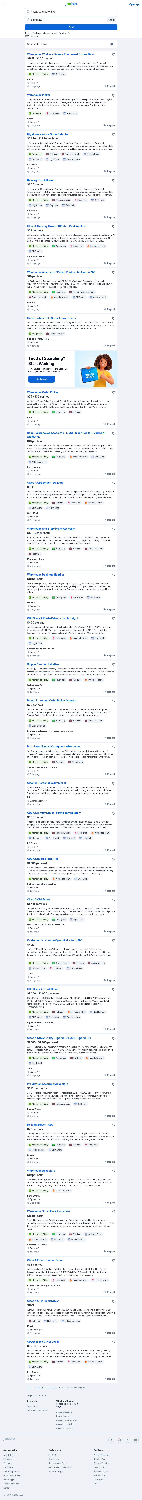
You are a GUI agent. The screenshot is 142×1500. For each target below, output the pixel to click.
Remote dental (63, 1416)
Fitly (95, 1483)
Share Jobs (53, 1459)
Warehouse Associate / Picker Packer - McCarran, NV (61, 272)
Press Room (8, 1467)
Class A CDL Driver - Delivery (45, 482)
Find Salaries (99, 1475)
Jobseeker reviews (11, 1483)
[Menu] (4, 4)
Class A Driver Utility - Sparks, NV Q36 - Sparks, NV (59, 1038)
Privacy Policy (100, 1467)
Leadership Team (11, 1471)
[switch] (112, 44)
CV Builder (98, 1479)
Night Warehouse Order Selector (48, 134)
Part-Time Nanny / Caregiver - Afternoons (53, 746)
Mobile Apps (8, 1479)
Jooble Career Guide (57, 1463)
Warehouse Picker (38, 94)
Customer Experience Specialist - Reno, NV (54, 940)
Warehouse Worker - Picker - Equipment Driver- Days (60, 54)
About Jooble (9, 1455)
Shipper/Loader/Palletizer (43, 664)
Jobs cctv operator (65, 1424)
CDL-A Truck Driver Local (43, 1341)
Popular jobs (32, 1406)
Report (109, 86)
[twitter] (127, 1440)
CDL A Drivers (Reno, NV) (42, 858)
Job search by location (37, 1410)
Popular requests (37, 1395)
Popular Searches (101, 1455)
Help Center (8, 1459)
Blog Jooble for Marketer (59, 1467)
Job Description (101, 1471)
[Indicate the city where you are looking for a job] (71, 19)
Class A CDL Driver (39, 899)
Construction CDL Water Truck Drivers (51, 318)
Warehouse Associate (41, 1170)
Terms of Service (101, 1463)
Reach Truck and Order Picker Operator (52, 700)
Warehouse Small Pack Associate (48, 1211)
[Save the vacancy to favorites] (113, 54)
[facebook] (111, 1440)
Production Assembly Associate (47, 1083)
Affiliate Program (56, 1471)
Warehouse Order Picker (42, 392)
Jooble (20, 1495)
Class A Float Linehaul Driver (45, 1260)
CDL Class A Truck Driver (43, 989)
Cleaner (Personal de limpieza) (46, 782)
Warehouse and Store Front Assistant (51, 528)
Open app (134, 4)
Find (71, 27)
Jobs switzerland (64, 1412)
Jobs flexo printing (64, 1428)
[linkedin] (136, 1440)
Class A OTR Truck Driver (43, 1300)
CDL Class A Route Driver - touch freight (52, 618)
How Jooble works (11, 1475)
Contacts (7, 1463)
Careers (7, 1487)
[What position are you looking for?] (71, 11)
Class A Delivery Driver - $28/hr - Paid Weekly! (56, 226)
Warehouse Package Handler (45, 574)
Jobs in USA (99, 1459)
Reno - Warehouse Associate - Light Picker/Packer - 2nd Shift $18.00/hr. (66, 434)
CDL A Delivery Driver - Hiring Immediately (54, 812)
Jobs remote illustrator (66, 1420)
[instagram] (119, 1440)
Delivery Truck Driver (40, 180)
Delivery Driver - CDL (40, 1124)
